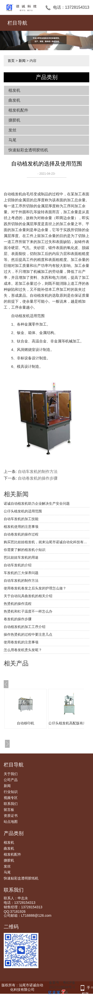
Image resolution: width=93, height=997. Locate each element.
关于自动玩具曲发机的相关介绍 (28, 596)
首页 (11, 61)
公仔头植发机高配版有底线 (69, 723)
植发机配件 (18, 110)
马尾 (12, 140)
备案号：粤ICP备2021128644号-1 (61, 988)
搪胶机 (14, 120)
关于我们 (11, 774)
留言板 (9, 810)
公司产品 (11, 780)
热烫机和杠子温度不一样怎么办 (28, 611)
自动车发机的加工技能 (21, 519)
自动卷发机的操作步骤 (38, 478)
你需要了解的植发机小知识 (24, 550)
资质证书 (11, 816)
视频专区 (11, 798)
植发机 (14, 90)
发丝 (12, 130)
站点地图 (11, 822)
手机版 (86, 988)
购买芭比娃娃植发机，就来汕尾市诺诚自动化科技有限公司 (46, 542)
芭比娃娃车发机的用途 (21, 557)
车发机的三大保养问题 (21, 573)
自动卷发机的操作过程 (21, 534)
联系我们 (11, 804)
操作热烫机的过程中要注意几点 (28, 634)
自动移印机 (25, 723)
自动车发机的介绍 (17, 565)
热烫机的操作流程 (17, 604)
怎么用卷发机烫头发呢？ (23, 650)
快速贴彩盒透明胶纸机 (28, 150)
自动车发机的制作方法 (38, 471)
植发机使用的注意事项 (21, 527)
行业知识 (11, 792)
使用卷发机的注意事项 (21, 642)
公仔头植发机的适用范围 (23, 511)
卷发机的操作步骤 (17, 619)
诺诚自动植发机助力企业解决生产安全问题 (37, 503)
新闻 (22, 61)
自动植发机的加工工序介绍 (24, 627)
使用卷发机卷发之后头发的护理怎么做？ (35, 588)
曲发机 (14, 100)
